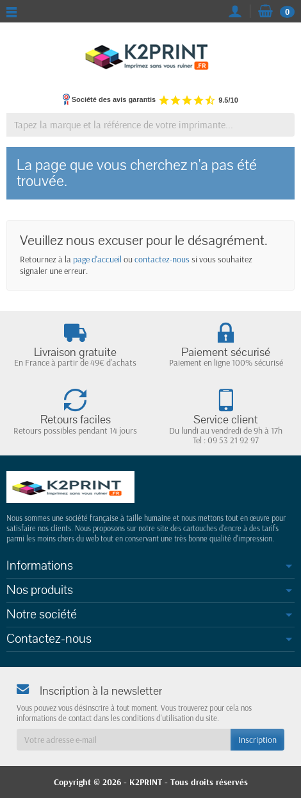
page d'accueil (97, 259)
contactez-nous (162, 259)
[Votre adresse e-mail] (124, 740)
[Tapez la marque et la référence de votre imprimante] (150, 125)
